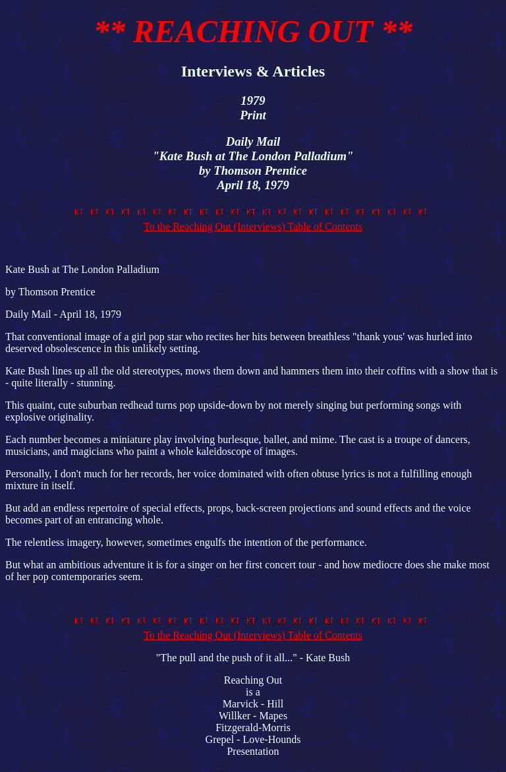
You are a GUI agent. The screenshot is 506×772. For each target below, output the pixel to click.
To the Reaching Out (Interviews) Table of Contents (253, 220)
